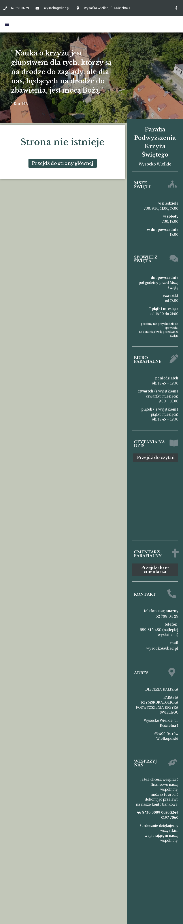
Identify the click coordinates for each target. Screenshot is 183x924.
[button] (7, 24)
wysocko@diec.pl (162, 646)
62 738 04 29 (167, 614)
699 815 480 (150, 627)
